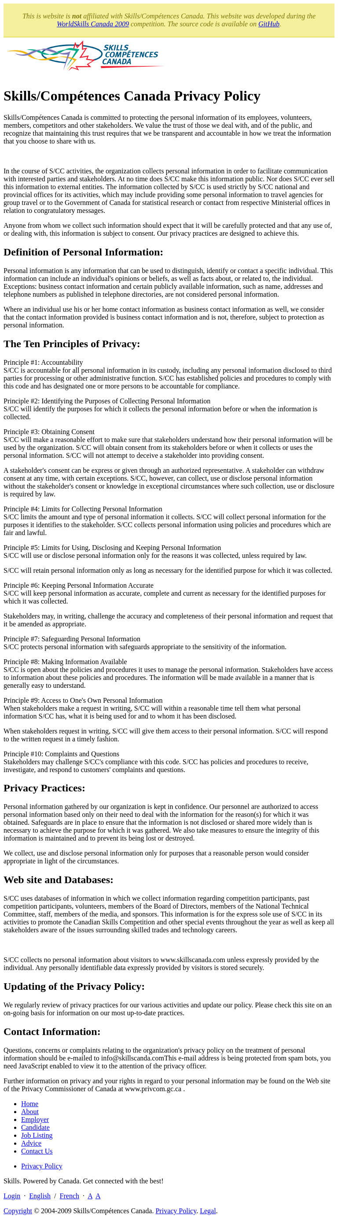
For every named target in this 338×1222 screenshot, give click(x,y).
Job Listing (37, 1135)
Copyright (18, 1211)
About (30, 1111)
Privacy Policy (41, 1166)
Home (29, 1103)
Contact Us (37, 1151)
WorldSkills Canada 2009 (93, 24)
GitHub (268, 24)
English (40, 1196)
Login (12, 1196)
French (69, 1196)
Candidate (35, 1127)
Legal (208, 1211)
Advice (31, 1143)
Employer (35, 1119)
